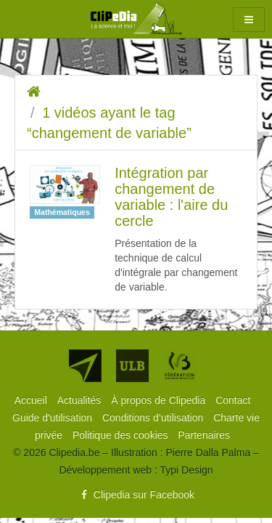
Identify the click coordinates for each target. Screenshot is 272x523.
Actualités (80, 400)
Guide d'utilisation (53, 417)
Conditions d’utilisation (154, 417)
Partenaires (204, 435)
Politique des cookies (121, 435)
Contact (232, 400)
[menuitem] (32, 400)
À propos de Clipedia (159, 400)
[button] (249, 19)
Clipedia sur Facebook (136, 494)
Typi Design (186, 470)
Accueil (32, 400)
